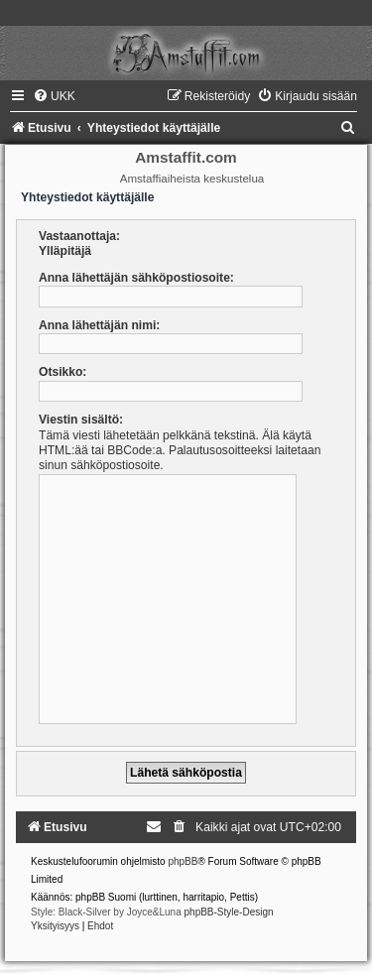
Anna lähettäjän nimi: (99, 325)
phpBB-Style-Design (229, 912)
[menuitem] (54, 96)
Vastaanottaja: (79, 236)
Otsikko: (62, 372)
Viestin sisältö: (81, 419)
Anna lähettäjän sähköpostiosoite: (136, 278)
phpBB (182, 861)
